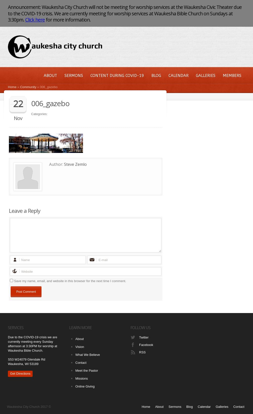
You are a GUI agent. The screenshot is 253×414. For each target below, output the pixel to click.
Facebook (146, 345)
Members (232, 75)
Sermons (73, 75)
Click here (35, 19)
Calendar (179, 75)
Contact (80, 363)
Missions (81, 378)
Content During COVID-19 (117, 75)
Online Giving (85, 386)
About (50, 75)
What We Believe (87, 355)
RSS (142, 352)
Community (28, 87)
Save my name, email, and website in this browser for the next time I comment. (70, 281)
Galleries (205, 75)
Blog (156, 75)
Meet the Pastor (86, 370)
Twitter (143, 337)
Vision (79, 347)
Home (12, 87)
